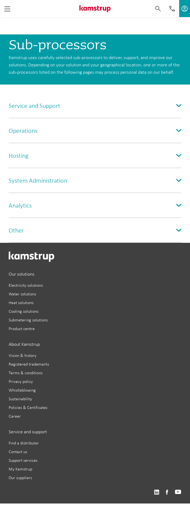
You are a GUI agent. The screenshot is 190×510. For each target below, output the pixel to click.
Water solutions (22, 293)
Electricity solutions (26, 285)
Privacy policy (21, 381)
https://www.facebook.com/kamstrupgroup (167, 492)
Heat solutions (21, 302)
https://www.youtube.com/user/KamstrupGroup (178, 492)
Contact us (18, 451)
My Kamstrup (20, 469)
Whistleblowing (22, 390)
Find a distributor (24, 443)
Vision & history (22, 355)
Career (15, 416)
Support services (23, 460)
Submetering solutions (28, 319)
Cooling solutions (23, 311)
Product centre (22, 328)
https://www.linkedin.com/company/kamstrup (156, 492)
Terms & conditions (26, 372)
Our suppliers (20, 477)
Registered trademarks (29, 364)
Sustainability (20, 398)
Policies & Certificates (28, 407)
